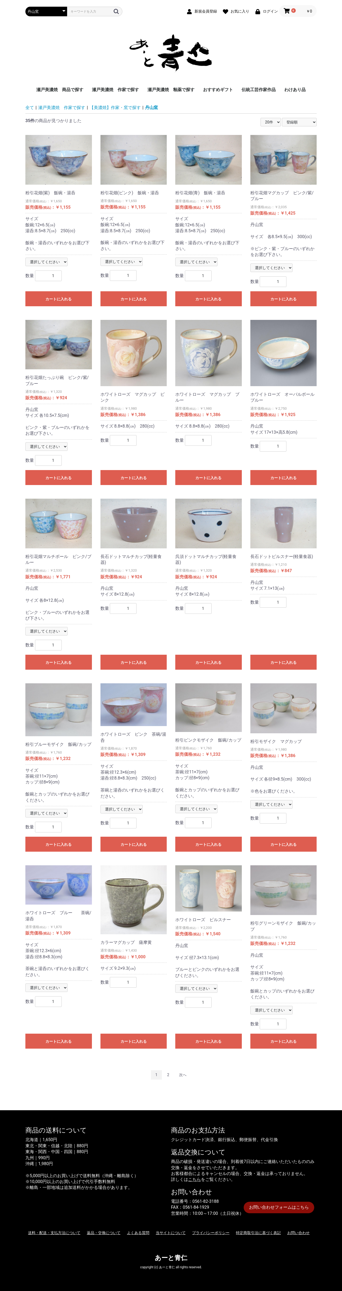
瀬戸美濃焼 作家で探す (115, 89)
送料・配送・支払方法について (54, 1233)
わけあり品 (295, 89)
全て (29, 107)
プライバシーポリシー (211, 1233)
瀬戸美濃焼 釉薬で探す (171, 89)
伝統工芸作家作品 (259, 89)
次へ (182, 1075)
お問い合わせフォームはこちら (279, 1207)
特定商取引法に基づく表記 (258, 1233)
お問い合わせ (298, 1233)
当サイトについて (171, 1233)
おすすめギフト (218, 89)
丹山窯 (151, 107)
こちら (194, 1179)
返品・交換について (104, 1233)
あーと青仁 (171, 1258)
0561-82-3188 (205, 1201)
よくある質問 (138, 1233)
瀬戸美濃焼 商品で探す (59, 89)
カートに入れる (58, 299)
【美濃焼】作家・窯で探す (115, 107)
